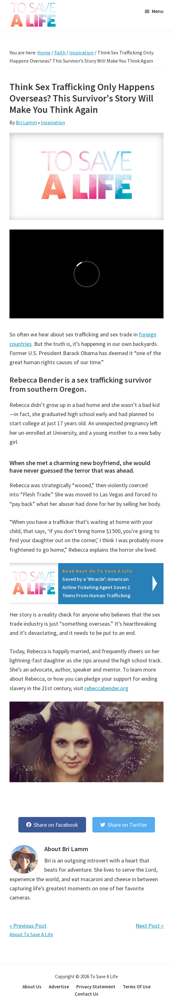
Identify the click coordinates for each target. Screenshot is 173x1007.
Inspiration (53, 122)
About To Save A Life (31, 934)
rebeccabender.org (106, 688)
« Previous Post (27, 925)
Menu (158, 11)
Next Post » (150, 925)
